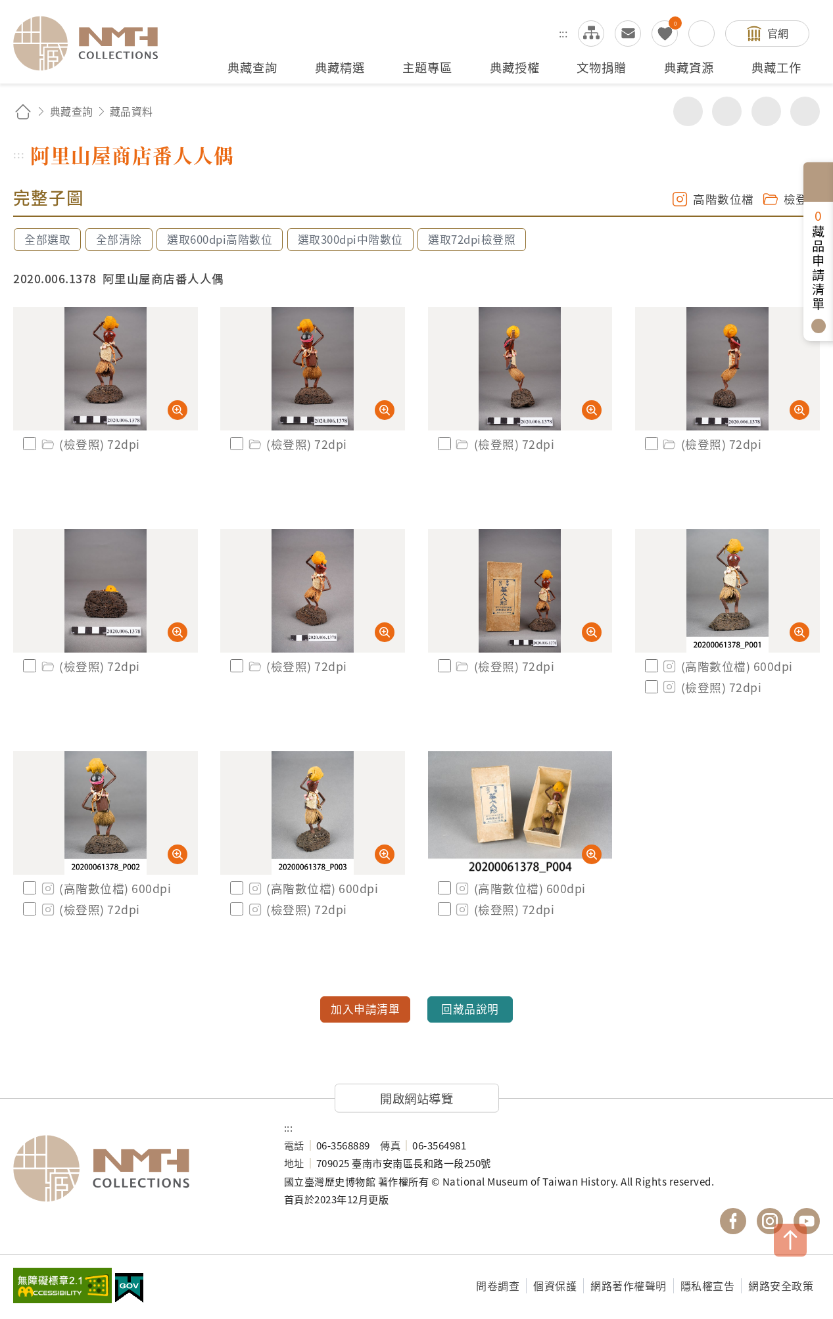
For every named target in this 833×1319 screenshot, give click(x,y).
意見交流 (628, 33)
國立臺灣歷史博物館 (135, 1168)
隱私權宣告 (707, 1285)
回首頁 (23, 111)
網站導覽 (591, 33)
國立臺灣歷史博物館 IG (770, 1221)
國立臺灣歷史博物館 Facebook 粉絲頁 (733, 1221)
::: (563, 33)
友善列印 (727, 111)
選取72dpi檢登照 (471, 239)
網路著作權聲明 (628, 1285)
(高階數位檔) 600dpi (727, 666)
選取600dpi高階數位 (219, 239)
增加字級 (766, 111)
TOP (790, 1240)
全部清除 (119, 239)
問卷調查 (497, 1285)
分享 (688, 111)
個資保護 (555, 1285)
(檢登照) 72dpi (89, 444)
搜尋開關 (701, 33)
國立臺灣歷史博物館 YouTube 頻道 (807, 1221)
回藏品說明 (470, 1009)
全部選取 (47, 239)
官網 (778, 33)
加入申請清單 (365, 1009)
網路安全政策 (780, 1285)
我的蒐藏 (665, 33)
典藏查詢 (71, 111)
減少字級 (805, 111)
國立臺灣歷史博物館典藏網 (93, 43)
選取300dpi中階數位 (350, 239)
